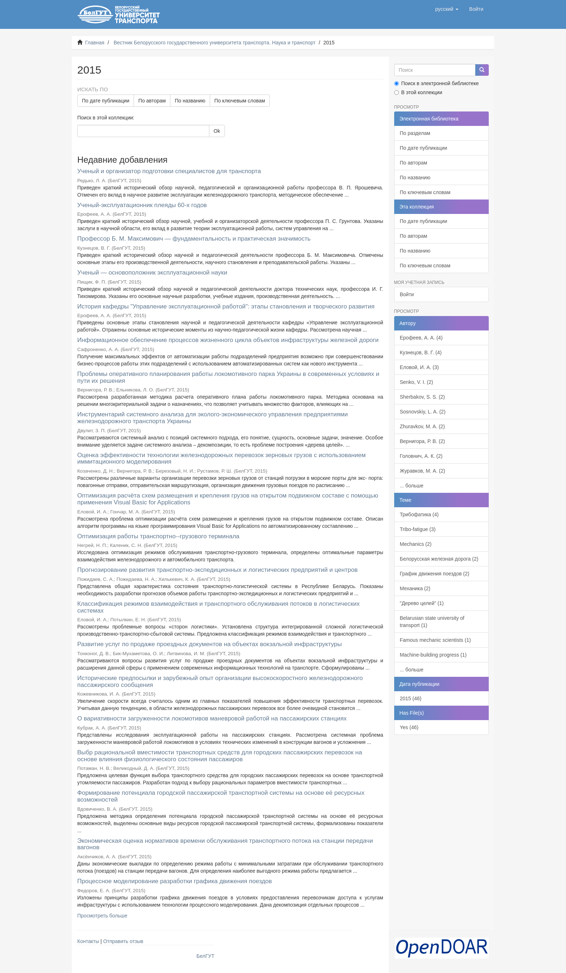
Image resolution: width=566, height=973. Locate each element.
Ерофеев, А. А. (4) (421, 338)
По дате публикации (105, 101)
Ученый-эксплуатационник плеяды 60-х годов (142, 205)
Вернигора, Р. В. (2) (422, 441)
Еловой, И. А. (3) (419, 367)
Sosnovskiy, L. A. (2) (423, 412)
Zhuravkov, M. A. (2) (422, 426)
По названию (190, 101)
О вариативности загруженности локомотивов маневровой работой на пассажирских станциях (212, 718)
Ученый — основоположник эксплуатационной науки (152, 272)
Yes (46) (409, 727)
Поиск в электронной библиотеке (436, 83)
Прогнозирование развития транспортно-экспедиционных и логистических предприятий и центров (217, 569)
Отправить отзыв (123, 941)
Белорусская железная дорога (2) (439, 559)
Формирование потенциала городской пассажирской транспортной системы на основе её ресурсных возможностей (221, 796)
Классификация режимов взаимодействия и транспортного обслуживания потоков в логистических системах (218, 607)
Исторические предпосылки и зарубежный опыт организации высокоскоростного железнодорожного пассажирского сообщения (220, 681)
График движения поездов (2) (435, 574)
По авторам (152, 101)
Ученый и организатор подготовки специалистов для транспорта (169, 171)
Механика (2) (415, 588)
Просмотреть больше (102, 916)
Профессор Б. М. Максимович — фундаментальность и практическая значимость (193, 238)
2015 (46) (411, 698)
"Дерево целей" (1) (422, 603)
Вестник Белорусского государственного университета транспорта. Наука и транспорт (214, 42)
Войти (407, 294)
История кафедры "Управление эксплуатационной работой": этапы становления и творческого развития (225, 306)
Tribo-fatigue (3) (418, 529)
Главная (94, 42)
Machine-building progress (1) (433, 655)
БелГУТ (205, 956)
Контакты (88, 941)
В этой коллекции (418, 92)
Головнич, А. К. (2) (421, 456)
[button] (447, 9)
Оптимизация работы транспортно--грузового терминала (158, 536)
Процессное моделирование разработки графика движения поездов (174, 881)
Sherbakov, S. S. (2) (422, 397)
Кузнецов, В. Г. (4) (421, 352)
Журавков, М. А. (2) (422, 471)
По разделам (415, 133)
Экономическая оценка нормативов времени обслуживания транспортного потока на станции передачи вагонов (225, 844)
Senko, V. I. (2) (416, 382)
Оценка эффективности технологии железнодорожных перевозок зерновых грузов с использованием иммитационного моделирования (221, 458)
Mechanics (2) (416, 544)
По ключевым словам (239, 101)
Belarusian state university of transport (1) (432, 621)
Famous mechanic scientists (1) (435, 640)
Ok (217, 131)
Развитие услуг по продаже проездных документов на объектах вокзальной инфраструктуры (209, 644)
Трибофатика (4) (419, 514)
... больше (412, 485)
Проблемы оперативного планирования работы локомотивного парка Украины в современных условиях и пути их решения (228, 377)
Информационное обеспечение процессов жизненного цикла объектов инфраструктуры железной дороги (228, 340)
